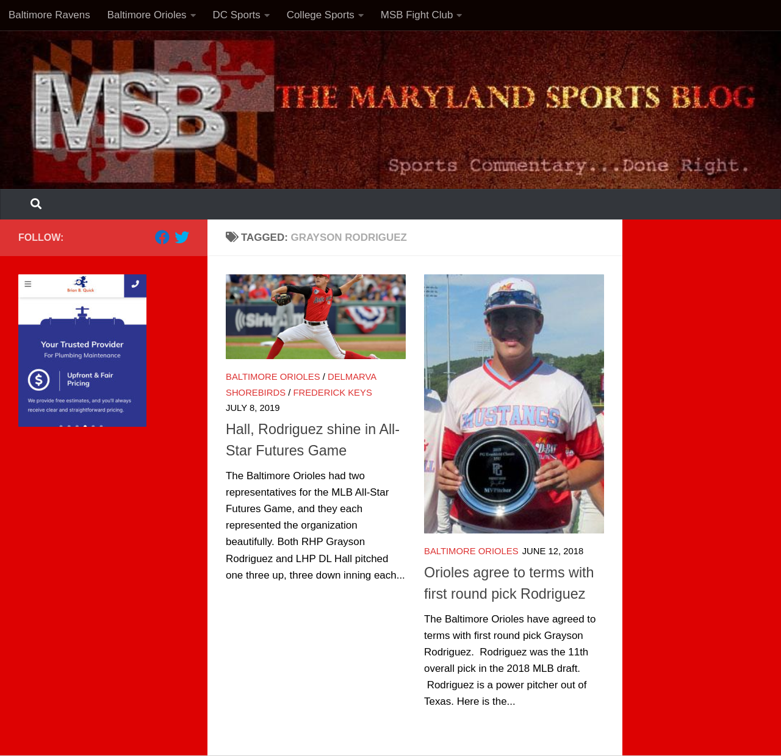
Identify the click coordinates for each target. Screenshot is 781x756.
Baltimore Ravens (49, 15)
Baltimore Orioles (147, 15)
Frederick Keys (332, 393)
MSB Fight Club (417, 15)
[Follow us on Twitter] (182, 237)
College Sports (321, 15)
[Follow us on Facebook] (162, 237)
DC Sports (237, 15)
